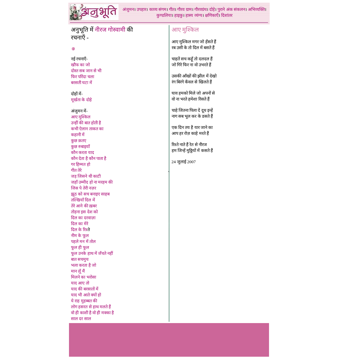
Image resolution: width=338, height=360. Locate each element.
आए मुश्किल (80, 116)
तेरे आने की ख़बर (84, 205)
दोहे (212, 9)
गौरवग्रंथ (200, 9)
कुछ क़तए (78, 140)
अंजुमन (128, 9)
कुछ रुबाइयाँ (80, 146)
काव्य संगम (157, 9)
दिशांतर (226, 15)
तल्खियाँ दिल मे (83, 199)
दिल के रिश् (79, 229)
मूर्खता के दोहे (81, 99)
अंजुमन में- (79, 110)
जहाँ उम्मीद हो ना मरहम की (92, 182)
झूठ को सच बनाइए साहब (90, 194)
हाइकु (178, 15)
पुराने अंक (225, 9)
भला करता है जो (83, 265)
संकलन (239, 9)
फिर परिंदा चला (82, 76)
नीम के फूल (80, 235)
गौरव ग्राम (184, 9)
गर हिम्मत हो (80, 164)
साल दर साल (81, 318)
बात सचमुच (79, 259)
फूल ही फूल (80, 247)
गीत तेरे (76, 170)
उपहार (141, 9)
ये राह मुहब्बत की (84, 300)
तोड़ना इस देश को (84, 211)
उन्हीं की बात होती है (86, 122)
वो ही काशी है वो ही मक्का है (92, 312)
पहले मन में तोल (83, 241)
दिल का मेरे (79, 223)
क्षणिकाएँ (212, 15)
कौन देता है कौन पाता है (88, 158)
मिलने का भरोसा (83, 277)
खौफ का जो (80, 64)
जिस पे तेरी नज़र (83, 188)
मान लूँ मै (78, 271)
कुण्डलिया (164, 15)
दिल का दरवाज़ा (83, 217)
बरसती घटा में (81, 82)
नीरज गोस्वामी (110, 29)
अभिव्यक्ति (256, 9)
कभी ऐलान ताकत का (87, 128)
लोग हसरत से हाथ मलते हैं (91, 306)
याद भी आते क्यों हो (86, 294)
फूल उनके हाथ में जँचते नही (92, 253)
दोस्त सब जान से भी (86, 70)
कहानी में (77, 134)
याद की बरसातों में (84, 288)
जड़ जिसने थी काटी (86, 176)
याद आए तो (80, 283)
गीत (172, 9)
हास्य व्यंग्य (194, 15)
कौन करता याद (82, 152)
